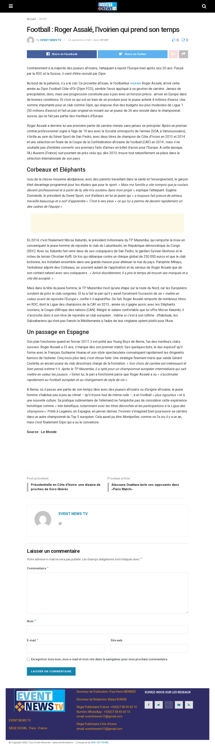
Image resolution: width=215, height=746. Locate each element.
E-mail (33, 641)
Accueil (31, 19)
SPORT (43, 19)
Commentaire (38, 569)
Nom (31, 622)
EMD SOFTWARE (100, 743)
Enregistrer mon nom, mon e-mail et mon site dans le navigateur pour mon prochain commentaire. (99, 660)
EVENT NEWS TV (50, 40)
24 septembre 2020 (79, 40)
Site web (116, 641)
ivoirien (135, 83)
